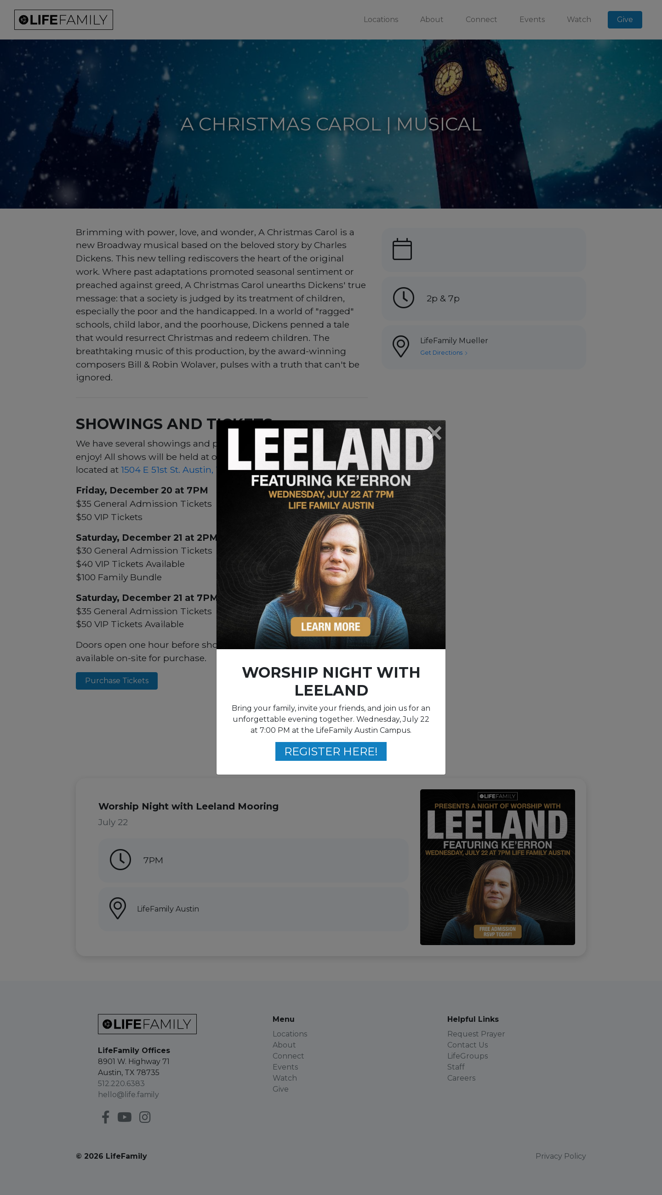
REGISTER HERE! (331, 751)
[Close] (434, 434)
